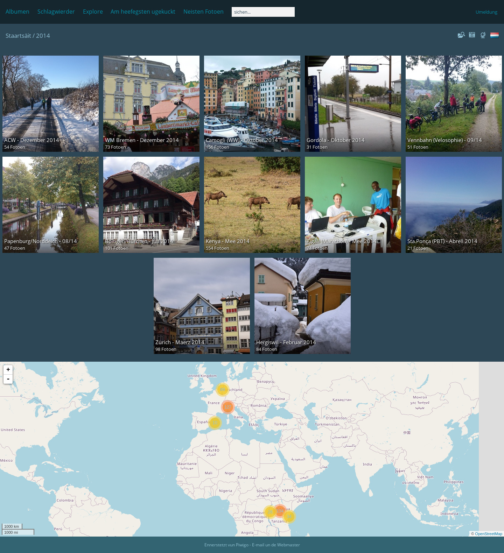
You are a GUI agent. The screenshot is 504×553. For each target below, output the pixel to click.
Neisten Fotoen (203, 11)
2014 (43, 35)
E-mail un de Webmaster (276, 545)
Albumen (17, 11)
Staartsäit (18, 35)
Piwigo (242, 545)
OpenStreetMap (488, 534)
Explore (93, 11)
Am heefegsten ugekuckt (143, 11)
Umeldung (486, 12)
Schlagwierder (56, 11)
